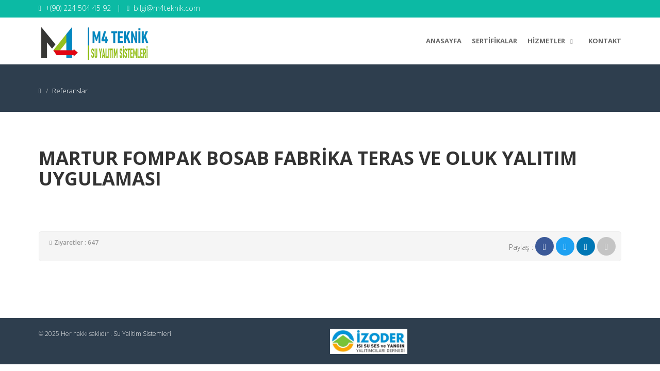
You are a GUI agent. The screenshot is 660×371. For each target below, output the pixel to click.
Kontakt (604, 40)
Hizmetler (552, 39)
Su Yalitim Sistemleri (142, 333)
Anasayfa (443, 40)
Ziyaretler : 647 (76, 242)
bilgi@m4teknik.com (167, 8)
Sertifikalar (494, 40)
